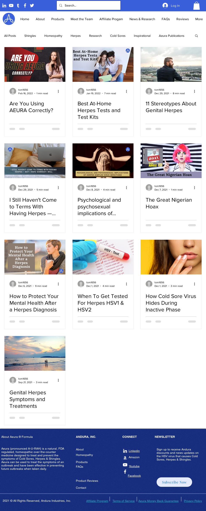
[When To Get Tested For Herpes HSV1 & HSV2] (103, 257)
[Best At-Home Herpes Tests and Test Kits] (103, 64)
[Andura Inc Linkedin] (125, 451)
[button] (196, 6)
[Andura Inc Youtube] (125, 464)
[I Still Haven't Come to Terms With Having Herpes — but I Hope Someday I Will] (34, 160)
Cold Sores (117, 35)
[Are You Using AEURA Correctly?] (34, 64)
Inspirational (142, 35)
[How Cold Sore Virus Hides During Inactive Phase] (171, 257)
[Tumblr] (18, 5)
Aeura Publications (171, 35)
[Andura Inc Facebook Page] (25, 5)
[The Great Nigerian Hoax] (171, 160)
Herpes (76, 35)
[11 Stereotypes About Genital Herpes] (171, 64)
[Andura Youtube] (11, 5)
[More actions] (59, 91)
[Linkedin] (4, 5)
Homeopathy (53, 35)
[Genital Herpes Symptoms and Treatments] (34, 353)
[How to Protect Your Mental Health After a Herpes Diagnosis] (34, 257)
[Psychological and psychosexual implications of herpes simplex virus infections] (103, 160)
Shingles (30, 35)
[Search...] (88, 5)
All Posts (10, 35)
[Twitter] (32, 5)
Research (95, 35)
